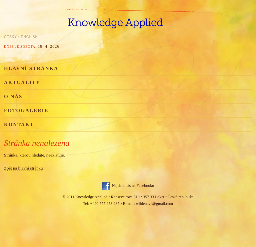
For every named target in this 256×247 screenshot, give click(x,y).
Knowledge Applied (128, 19)
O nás (13, 96)
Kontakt (19, 124)
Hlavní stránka (31, 68)
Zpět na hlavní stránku (23, 168)
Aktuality (22, 82)
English (29, 37)
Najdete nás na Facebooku (133, 185)
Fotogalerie (26, 110)
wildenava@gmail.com (154, 203)
